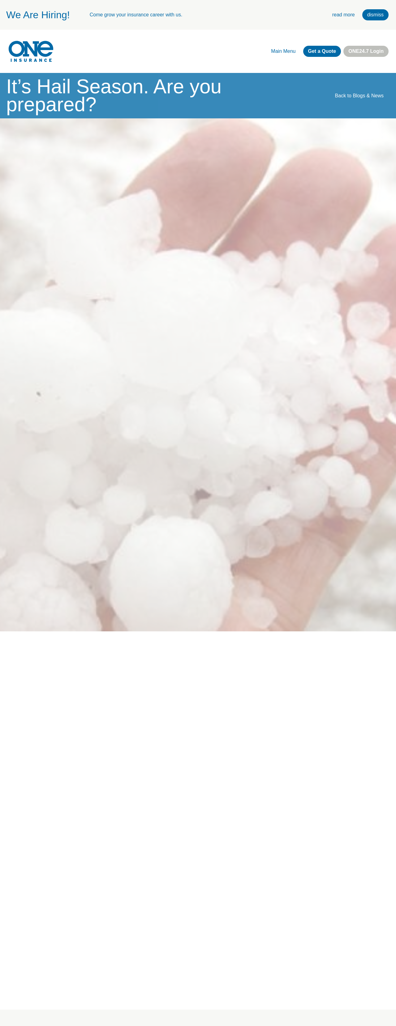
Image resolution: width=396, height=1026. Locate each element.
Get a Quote (322, 51)
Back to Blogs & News (359, 95)
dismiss (375, 14)
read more (343, 14)
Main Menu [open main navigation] (283, 51)
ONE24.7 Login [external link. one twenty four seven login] (366, 51)
